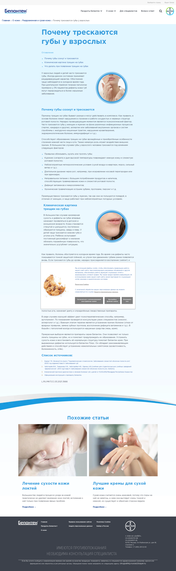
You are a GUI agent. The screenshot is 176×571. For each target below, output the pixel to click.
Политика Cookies (103, 522)
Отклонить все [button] (127, 300)
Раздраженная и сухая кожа (36, 21)
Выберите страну (154, 2)
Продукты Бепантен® (49, 526)
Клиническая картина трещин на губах (63, 62)
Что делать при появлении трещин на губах (66, 66)
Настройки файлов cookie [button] (112, 300)
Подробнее (28, 507)
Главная (6, 21)
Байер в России (103, 526)
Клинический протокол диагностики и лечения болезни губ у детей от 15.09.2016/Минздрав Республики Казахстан (88, 372)
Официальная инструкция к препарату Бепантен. (63, 375)
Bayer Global (169, 2)
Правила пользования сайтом (80, 522)
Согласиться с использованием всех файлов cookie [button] (89, 300)
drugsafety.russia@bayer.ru (133, 564)
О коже (16, 21)
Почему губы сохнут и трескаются (61, 58)
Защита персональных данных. (106, 292)
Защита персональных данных (81, 526)
